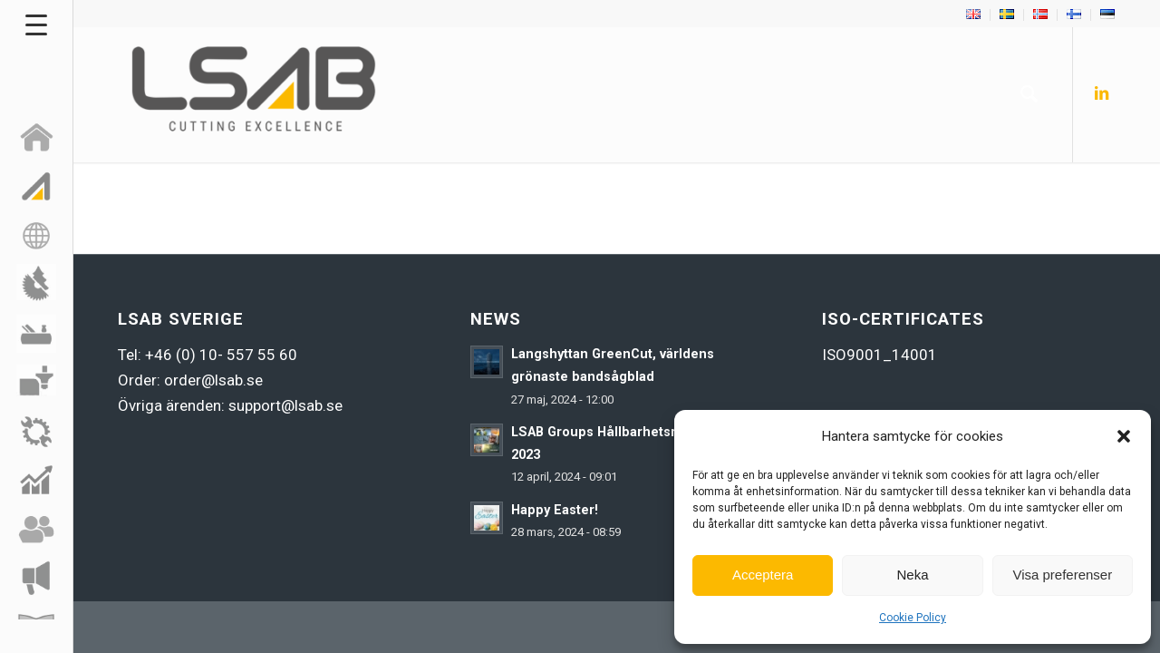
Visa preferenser (1062, 574)
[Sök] (1029, 94)
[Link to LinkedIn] (1101, 93)
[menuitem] (974, 15)
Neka (912, 574)
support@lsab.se (285, 405)
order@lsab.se (213, 380)
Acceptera (763, 574)
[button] (1124, 436)
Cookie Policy (912, 617)
